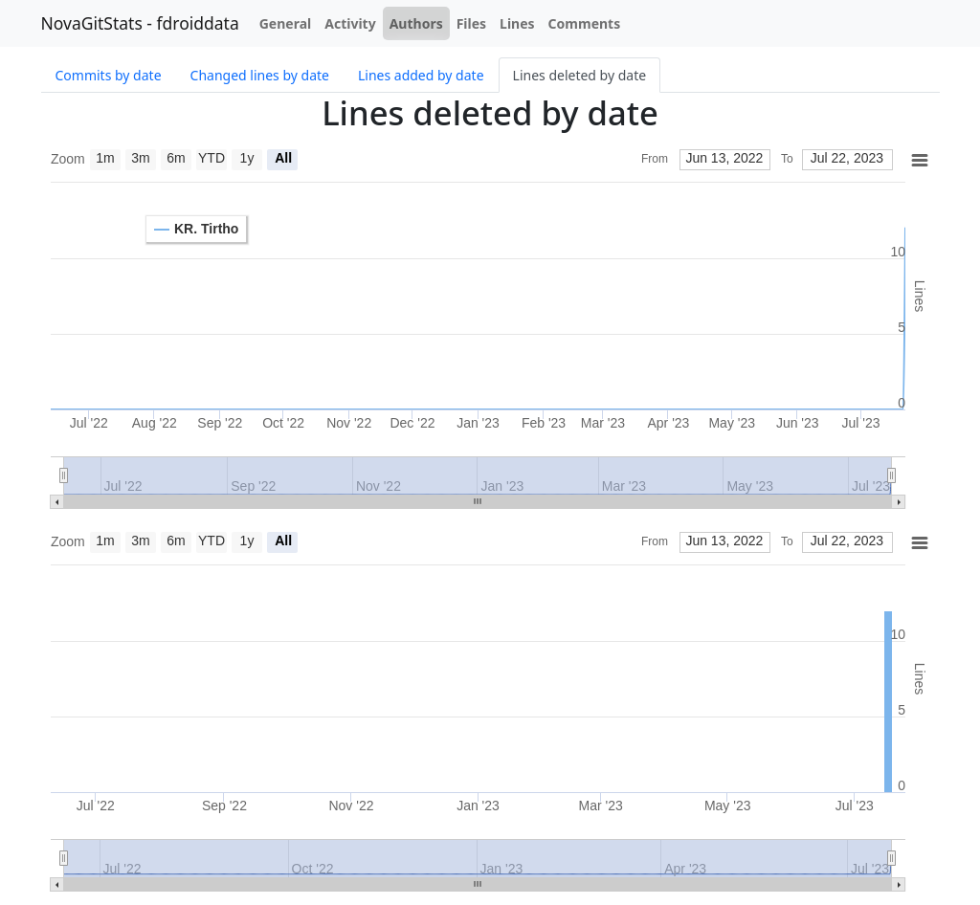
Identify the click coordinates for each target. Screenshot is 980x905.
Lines (517, 23)
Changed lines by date (259, 75)
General (285, 23)
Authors (416, 23)
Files (471, 23)
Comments (584, 23)
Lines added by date (421, 75)
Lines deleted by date (580, 75)
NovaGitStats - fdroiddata (140, 22)
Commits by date (109, 75)
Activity (349, 23)
